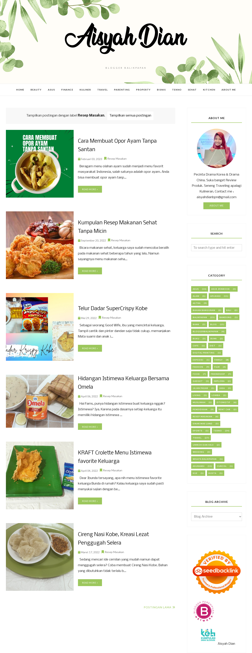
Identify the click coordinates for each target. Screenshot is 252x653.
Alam (196, 296)
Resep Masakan (117, 154)
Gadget (198, 381)
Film (217, 367)
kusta (212, 473)
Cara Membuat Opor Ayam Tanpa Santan (124, 145)
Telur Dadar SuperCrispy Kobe (111, 308)
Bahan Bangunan (204, 310)
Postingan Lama (157, 607)
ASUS (196, 289)
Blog (213, 324)
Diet (212, 345)
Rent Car (224, 409)
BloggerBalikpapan (205, 331)
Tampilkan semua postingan (130, 115)
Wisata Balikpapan (205, 459)
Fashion (198, 367)
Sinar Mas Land (202, 423)
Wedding (198, 452)
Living (197, 395)
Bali (228, 310)
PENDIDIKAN (200, 409)
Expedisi (198, 360)
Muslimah (199, 402)
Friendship (218, 374)
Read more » (90, 185)
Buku (196, 338)
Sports (197, 430)
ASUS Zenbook (220, 289)
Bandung (226, 317)
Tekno (217, 430)
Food (196, 374)
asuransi (199, 466)
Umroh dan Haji (203, 445)
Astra (197, 303)
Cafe (196, 345)
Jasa (222, 388)
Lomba (216, 395)
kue (195, 473)
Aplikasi (215, 296)
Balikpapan (200, 317)
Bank (196, 324)
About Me (216, 205)
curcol (222, 466)
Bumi (213, 338)
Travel (197, 438)
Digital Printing (204, 352)
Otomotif (223, 402)
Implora (219, 381)
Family (218, 360)
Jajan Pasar (200, 388)
